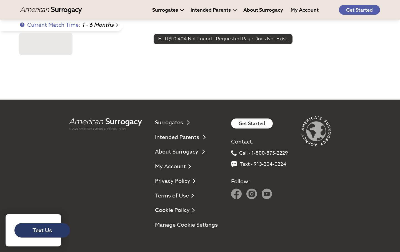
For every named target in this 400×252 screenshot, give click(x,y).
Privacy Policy (116, 128)
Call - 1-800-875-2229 (259, 153)
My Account (172, 166)
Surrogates (168, 10)
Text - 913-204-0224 (258, 164)
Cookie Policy (174, 210)
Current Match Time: (69, 25)
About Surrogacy (263, 10)
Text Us (42, 230)
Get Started (359, 10)
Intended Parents (214, 10)
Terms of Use (174, 196)
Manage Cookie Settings (186, 225)
